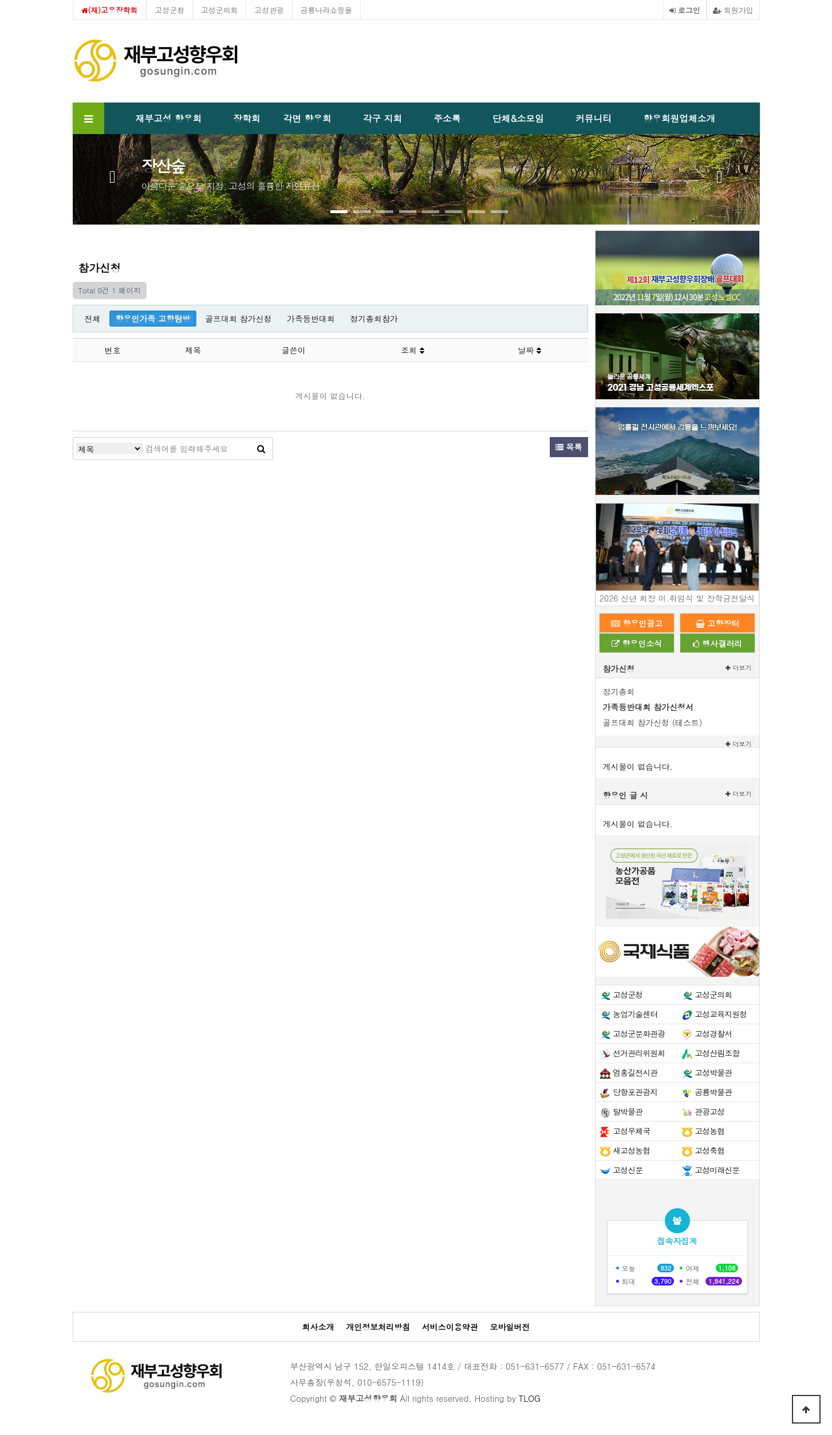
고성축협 (709, 1150)
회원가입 (733, 10)
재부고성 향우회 (169, 118)
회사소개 (318, 1327)
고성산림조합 (717, 1053)
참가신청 (619, 668)
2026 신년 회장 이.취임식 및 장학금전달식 (677, 598)
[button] (339, 211)
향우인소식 (637, 643)
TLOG (530, 1398)
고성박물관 (713, 1072)
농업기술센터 (635, 1014)
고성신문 (627, 1169)
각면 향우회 (307, 118)
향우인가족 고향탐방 (153, 318)
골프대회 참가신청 (238, 318)
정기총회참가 (374, 318)
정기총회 (619, 691)
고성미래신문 (717, 1169)
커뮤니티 (593, 118)
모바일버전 (510, 1327)
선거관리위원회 (639, 1053)
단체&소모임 (518, 118)
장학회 (246, 118)
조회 (412, 350)
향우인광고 (637, 623)
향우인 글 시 (625, 795)
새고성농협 (631, 1150)
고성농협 (709, 1131)
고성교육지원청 (721, 1014)
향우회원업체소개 (679, 118)
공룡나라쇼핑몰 (326, 10)
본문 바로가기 (0, 0)
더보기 (738, 667)
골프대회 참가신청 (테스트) (653, 722)
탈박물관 (627, 1111)
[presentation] (112, 174)
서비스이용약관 (450, 1327)
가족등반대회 (311, 318)
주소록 (446, 118)
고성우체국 (631, 1131)
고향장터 (718, 623)
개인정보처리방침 (378, 1327)
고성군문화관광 (639, 1033)
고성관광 (269, 10)
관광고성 (709, 1111)
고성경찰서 (713, 1033)
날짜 (529, 350)
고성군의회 (219, 10)
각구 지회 (382, 118)
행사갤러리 (718, 643)
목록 (568, 447)
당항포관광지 (635, 1092)
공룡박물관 (713, 1092)
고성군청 (169, 10)
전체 (93, 318)
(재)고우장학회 (109, 10)
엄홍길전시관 (635, 1072)
